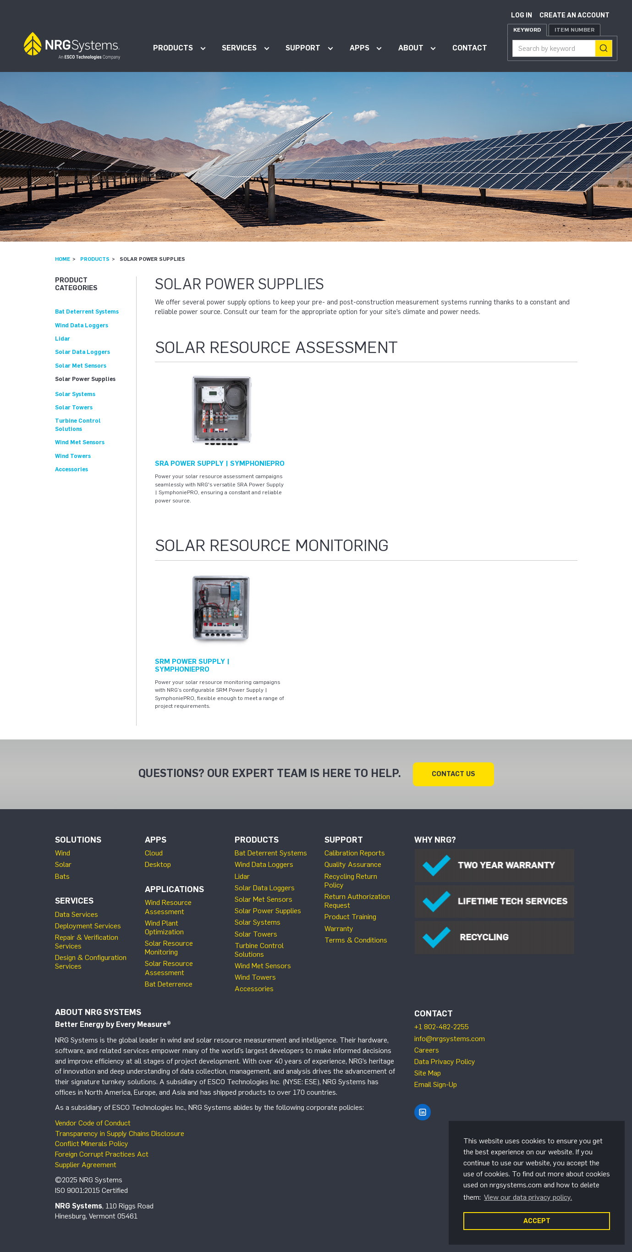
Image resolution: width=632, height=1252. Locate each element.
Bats (62, 876)
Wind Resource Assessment (168, 907)
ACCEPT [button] (536, 1221)
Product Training (350, 916)
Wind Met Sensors (79, 442)
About (410, 48)
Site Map (427, 1073)
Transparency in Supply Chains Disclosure (119, 1133)
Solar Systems (75, 394)
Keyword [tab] (527, 30)
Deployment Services (88, 925)
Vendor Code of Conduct (93, 1123)
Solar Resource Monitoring (169, 947)
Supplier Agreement (85, 1164)
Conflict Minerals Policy (91, 1143)
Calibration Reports (354, 853)
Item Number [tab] (574, 30)
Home (62, 259)
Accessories (71, 469)
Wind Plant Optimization (164, 927)
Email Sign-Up (435, 1084)
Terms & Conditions (355, 940)
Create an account (574, 15)
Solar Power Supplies (85, 378)
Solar (63, 864)
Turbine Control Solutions (259, 950)
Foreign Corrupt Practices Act (101, 1154)
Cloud (154, 853)
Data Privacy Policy (444, 1061)
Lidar (62, 338)
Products (173, 48)
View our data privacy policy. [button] (528, 1197)
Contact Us (453, 774)
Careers (426, 1050)
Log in (521, 15)
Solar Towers (74, 407)
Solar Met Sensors (80, 365)
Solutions (78, 840)
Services (239, 48)
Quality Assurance (352, 864)
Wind (62, 853)
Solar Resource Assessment (169, 967)
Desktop (158, 864)
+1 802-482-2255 (441, 1026)
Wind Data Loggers (81, 325)
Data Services (76, 914)
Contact (469, 48)
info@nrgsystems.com (449, 1038)
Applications (174, 889)
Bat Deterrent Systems (87, 311)
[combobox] (562, 48)
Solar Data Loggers (82, 351)
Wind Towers (73, 455)
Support (303, 48)
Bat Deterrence (168, 984)
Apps (359, 48)
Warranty (338, 928)
